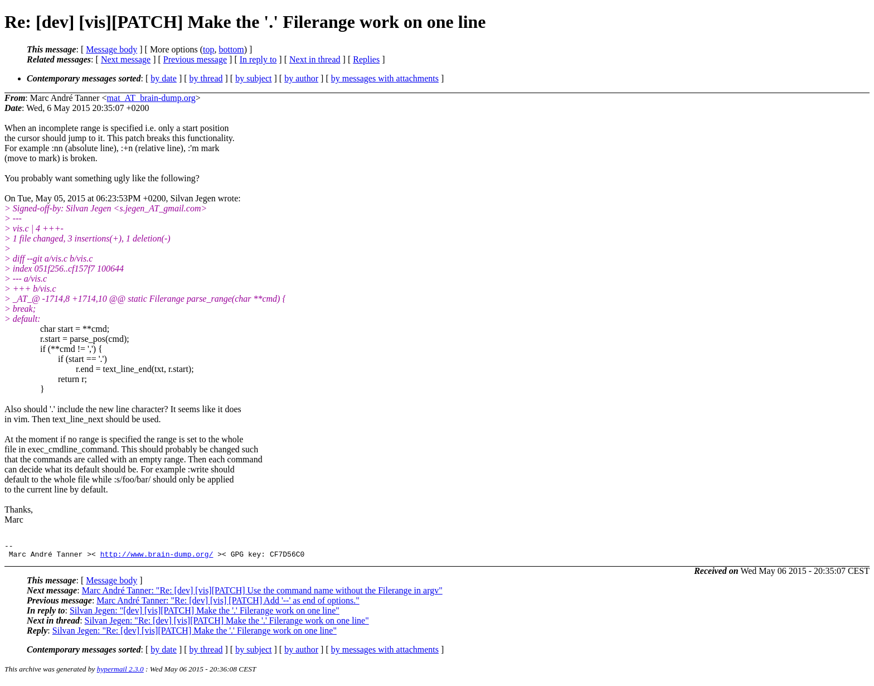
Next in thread (315, 59)
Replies (366, 59)
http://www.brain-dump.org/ (156, 557)
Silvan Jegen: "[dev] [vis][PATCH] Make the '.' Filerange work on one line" (204, 614)
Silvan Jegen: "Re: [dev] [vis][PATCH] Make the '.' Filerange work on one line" (227, 624)
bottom (231, 49)
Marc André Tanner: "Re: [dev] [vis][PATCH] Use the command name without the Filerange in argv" (262, 593)
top (208, 49)
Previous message (195, 59)
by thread (206, 78)
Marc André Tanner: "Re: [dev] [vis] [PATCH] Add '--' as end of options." (227, 603)
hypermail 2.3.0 (120, 672)
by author (301, 78)
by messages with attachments (385, 78)
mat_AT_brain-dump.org (151, 98)
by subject (253, 78)
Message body (111, 49)
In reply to (258, 59)
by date (163, 78)
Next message (125, 59)
